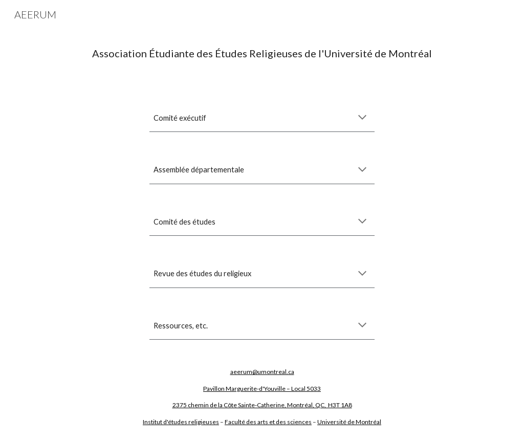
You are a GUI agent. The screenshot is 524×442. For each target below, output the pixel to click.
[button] (362, 118)
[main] (262, 53)
